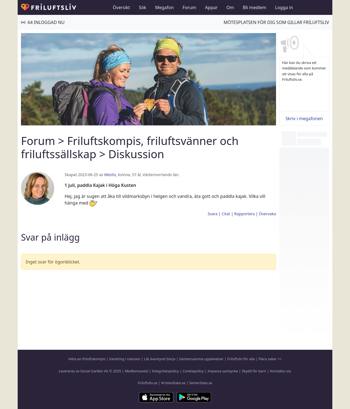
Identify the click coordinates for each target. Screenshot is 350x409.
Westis (110, 174)
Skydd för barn (254, 370)
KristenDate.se (173, 382)
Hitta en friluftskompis (86, 358)
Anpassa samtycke (223, 370)
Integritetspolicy (165, 370)
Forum (189, 7)
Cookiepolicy (193, 370)
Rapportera (244, 213)
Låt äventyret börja (159, 358)
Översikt (121, 7)
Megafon (164, 7)
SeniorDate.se (200, 382)
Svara (213, 213)
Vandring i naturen (124, 358)
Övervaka (267, 213)
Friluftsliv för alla (241, 358)
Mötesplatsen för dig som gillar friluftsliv (276, 22)
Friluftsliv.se (147, 382)
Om (230, 7)
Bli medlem (254, 7)
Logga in (284, 7)
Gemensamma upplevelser (201, 358)
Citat (226, 213)
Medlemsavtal (136, 370)
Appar (211, 7)
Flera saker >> (270, 358)
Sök (142, 7)
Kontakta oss (280, 370)
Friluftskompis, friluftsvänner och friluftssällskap (129, 147)
